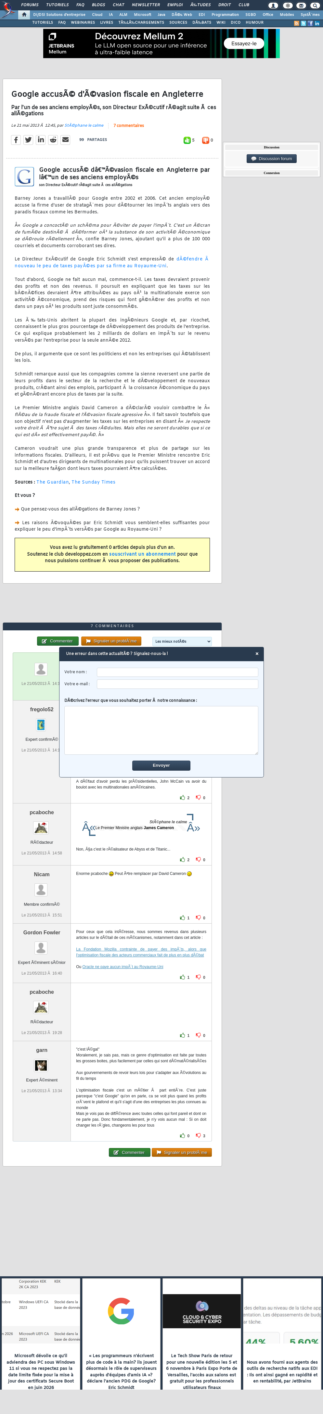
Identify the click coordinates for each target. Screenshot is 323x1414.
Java (161, 15)
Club (244, 5)
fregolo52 (42, 709)
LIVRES (106, 22)
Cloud (97, 15)
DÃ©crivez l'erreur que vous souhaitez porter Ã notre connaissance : (162, 727)
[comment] (162, 730)
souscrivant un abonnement (142, 554)
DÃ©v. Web (182, 15)
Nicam (42, 874)
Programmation (225, 15)
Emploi (175, 5)
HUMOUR (255, 22)
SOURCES (178, 22)
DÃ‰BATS (201, 22)
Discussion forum (271, 158)
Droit (224, 5)
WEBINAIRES (83, 22)
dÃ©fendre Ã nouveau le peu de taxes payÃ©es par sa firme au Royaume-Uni (112, 262)
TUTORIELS (42, 22)
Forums (29, 5)
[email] (178, 684)
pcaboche (42, 812)
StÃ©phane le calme (83, 125)
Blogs (98, 5)
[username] (178, 672)
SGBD (250, 15)
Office (268, 15)
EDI (202, 15)
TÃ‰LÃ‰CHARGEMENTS (141, 22)
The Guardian (52, 482)
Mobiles (287, 15)
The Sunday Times (93, 482)
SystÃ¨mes (310, 15)
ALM (123, 15)
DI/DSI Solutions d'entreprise (59, 15)
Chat (118, 5)
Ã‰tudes (200, 5)
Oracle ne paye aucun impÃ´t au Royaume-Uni (123, 967)
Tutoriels (57, 5)
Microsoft (142, 15)
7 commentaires (128, 126)
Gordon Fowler (41, 932)
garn (41, 1050)
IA (111, 15)
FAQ (80, 5)
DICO (235, 22)
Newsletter (145, 5)
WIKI (221, 22)
